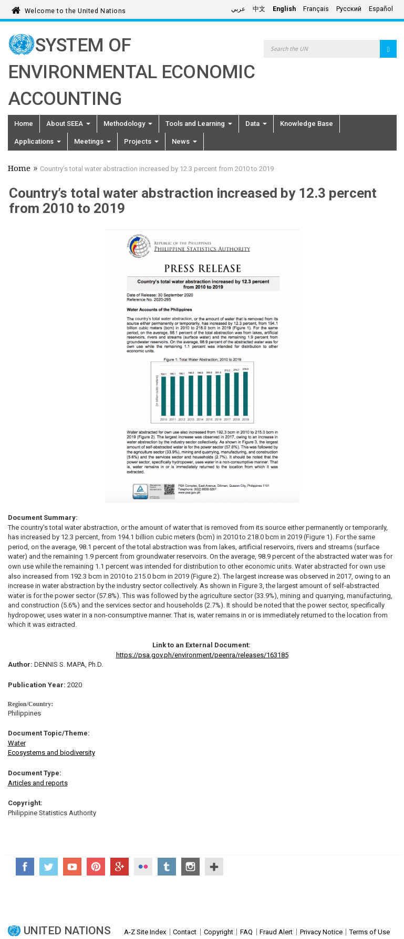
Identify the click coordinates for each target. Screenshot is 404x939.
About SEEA (68, 123)
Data (256, 123)
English (284, 9)
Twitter (48, 867)
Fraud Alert (276, 932)
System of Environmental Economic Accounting (131, 72)
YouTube (72, 867)
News (184, 141)
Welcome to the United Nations (75, 9)
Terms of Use (369, 932)
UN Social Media (214, 867)
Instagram (190, 867)
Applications (37, 141)
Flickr (143, 867)
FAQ (246, 932)
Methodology (127, 123)
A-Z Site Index (145, 932)
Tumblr (167, 867)
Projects (141, 141)
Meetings (92, 141)
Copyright (218, 932)
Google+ (119, 867)
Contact (184, 932)
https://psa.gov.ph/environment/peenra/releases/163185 (202, 655)
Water (17, 743)
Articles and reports (38, 783)
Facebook (25, 867)
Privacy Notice (321, 932)
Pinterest (96, 867)
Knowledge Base (306, 123)
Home (23, 123)
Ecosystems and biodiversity (51, 752)
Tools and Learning (198, 123)
